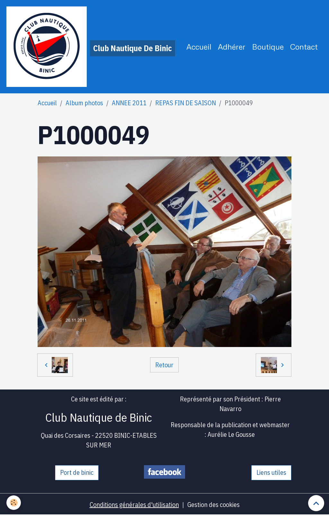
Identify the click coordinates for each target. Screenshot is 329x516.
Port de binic (76, 472)
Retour (164, 365)
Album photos (84, 103)
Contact (304, 46)
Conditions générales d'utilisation (134, 504)
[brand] (90, 46)
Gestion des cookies (213, 504)
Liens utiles (271, 472)
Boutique (268, 46)
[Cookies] (13, 502)
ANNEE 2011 (129, 103)
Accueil (198, 46)
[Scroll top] (316, 503)
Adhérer (231, 46)
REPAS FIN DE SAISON (185, 103)
